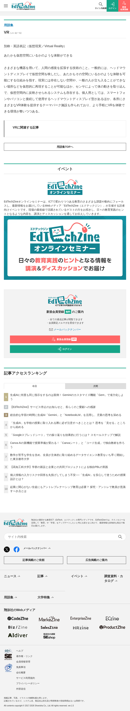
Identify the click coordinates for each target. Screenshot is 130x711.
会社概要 (21, 672)
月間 (95, 386)
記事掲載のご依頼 (33, 559)
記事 (42, 576)
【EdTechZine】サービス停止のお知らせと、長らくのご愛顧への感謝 (53, 407)
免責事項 (21, 667)
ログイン (64, 349)
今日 (34, 386)
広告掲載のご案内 (96, 559)
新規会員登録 (64, 339)
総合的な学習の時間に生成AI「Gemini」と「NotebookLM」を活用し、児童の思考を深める (65, 414)
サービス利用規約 (25, 678)
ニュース (12, 576)
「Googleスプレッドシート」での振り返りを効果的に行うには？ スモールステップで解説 (65, 434)
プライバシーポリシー (28, 683)
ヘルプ (19, 650)
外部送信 (21, 689)
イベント (79, 576)
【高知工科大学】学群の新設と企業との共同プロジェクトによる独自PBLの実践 (59, 466)
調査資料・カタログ (113, 579)
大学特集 (45, 598)
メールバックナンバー (65, 329)
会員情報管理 (23, 661)
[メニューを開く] (6, 6)
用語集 (8, 25)
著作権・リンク (24, 656)
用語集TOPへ (65, 146)
